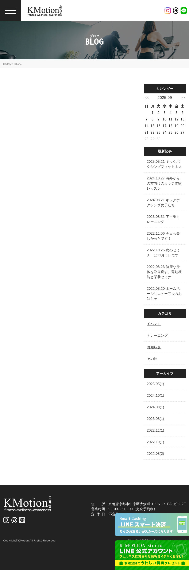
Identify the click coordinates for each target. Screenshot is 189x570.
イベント (154, 324)
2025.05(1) (155, 384)
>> (183, 97)
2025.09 (165, 98)
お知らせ (154, 347)
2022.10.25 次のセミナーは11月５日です (163, 252)
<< (147, 97)
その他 (152, 359)
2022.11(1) (155, 430)
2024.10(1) (155, 395)
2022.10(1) (155, 442)
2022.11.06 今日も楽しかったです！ (163, 236)
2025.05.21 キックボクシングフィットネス (164, 164)
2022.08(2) (155, 453)
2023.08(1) (155, 419)
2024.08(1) (155, 407)
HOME (7, 63)
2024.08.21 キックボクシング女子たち (163, 202)
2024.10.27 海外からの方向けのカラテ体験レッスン (164, 183)
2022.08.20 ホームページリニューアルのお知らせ (164, 294)
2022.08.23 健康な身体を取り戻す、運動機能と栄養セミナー (164, 272)
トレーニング (157, 335)
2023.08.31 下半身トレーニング (163, 219)
